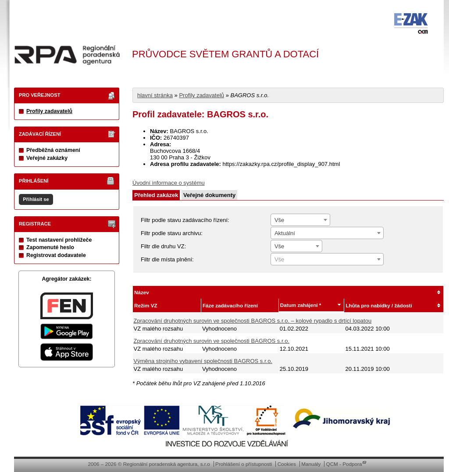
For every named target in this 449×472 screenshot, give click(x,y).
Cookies (287, 464)
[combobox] (300, 220)
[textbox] (327, 260)
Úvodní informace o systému (168, 183)
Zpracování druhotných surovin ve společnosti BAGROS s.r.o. (212, 341)
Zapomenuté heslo (50, 247)
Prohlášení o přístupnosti (243, 464)
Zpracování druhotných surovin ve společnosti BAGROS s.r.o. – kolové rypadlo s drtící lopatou (253, 320)
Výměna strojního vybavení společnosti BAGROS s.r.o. (203, 361)
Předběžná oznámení (53, 150)
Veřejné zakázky (47, 158)
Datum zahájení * (300, 305)
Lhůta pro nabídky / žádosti (379, 305)
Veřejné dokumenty (209, 195)
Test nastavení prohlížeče (59, 240)
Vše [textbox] (279, 220)
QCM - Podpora (344, 464)
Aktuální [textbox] (284, 233)
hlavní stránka (155, 95)
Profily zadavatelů (49, 111)
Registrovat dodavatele (56, 255)
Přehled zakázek (156, 195)
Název (141, 292)
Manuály (311, 464)
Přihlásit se (36, 199)
